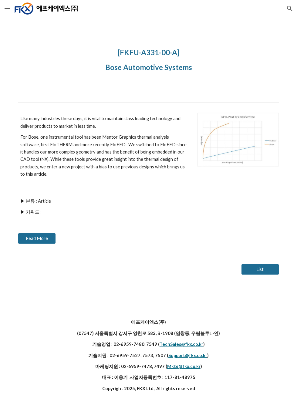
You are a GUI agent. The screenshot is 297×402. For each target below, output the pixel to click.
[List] (260, 269)
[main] (148, 58)
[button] (7, 8)
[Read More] (37, 238)
